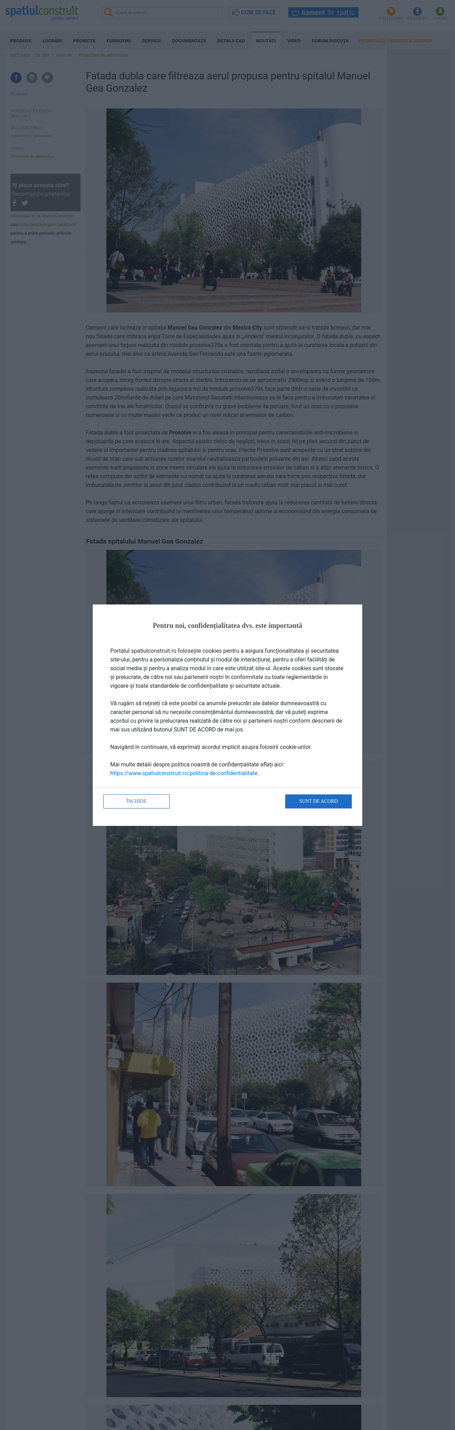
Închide (136, 801)
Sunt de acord (318, 801)
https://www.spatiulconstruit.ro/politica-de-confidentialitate (184, 773)
